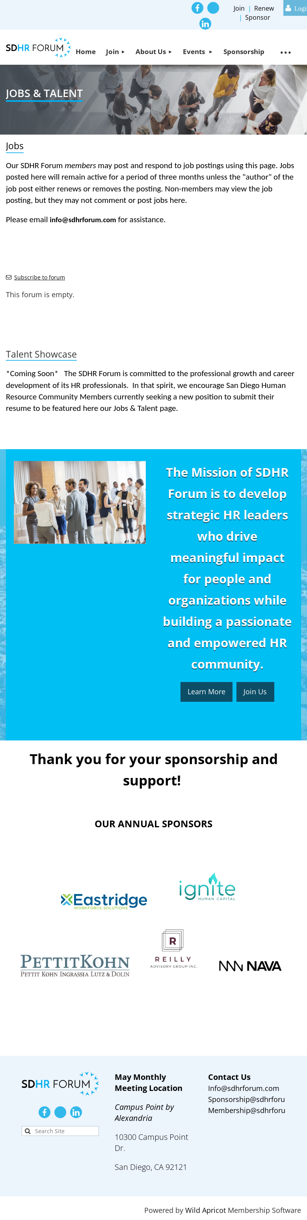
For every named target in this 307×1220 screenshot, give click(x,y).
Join (239, 8)
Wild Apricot (205, 1210)
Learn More (206, 691)
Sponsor (257, 17)
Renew (264, 8)
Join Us (255, 691)
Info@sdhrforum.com (243, 1088)
